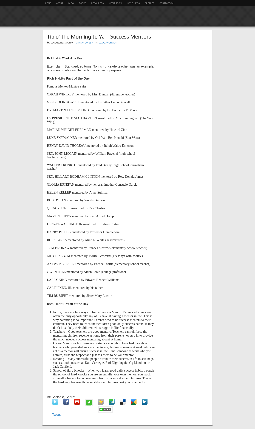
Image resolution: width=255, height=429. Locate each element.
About (59, 3)
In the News (133, 3)
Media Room (115, 3)
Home (48, 3)
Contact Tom (167, 3)
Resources (97, 3)
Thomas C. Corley (83, 43)
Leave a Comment (108, 43)
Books (82, 3)
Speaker (149, 3)
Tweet (56, 414)
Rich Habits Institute (127, 16)
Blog (71, 3)
